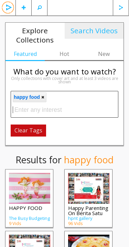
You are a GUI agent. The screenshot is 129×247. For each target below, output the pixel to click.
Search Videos (94, 30)
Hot (64, 54)
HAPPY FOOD (25, 207)
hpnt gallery (80, 218)
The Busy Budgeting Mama (29, 220)
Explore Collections (35, 35)
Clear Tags (28, 130)
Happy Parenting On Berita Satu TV (88, 213)
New (104, 54)
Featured (25, 54)
